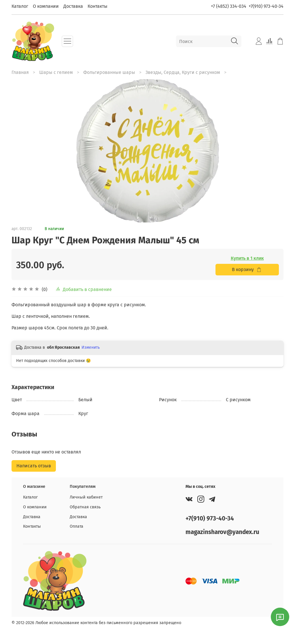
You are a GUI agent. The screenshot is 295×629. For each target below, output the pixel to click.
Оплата (76, 526)
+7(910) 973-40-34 (266, 6)
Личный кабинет (86, 497)
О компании (46, 6)
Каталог (20, 6)
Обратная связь (85, 507)
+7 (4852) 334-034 (228, 6)
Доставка (73, 6)
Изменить (91, 347)
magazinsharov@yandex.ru (222, 532)
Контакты (97, 6)
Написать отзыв (33, 466)
